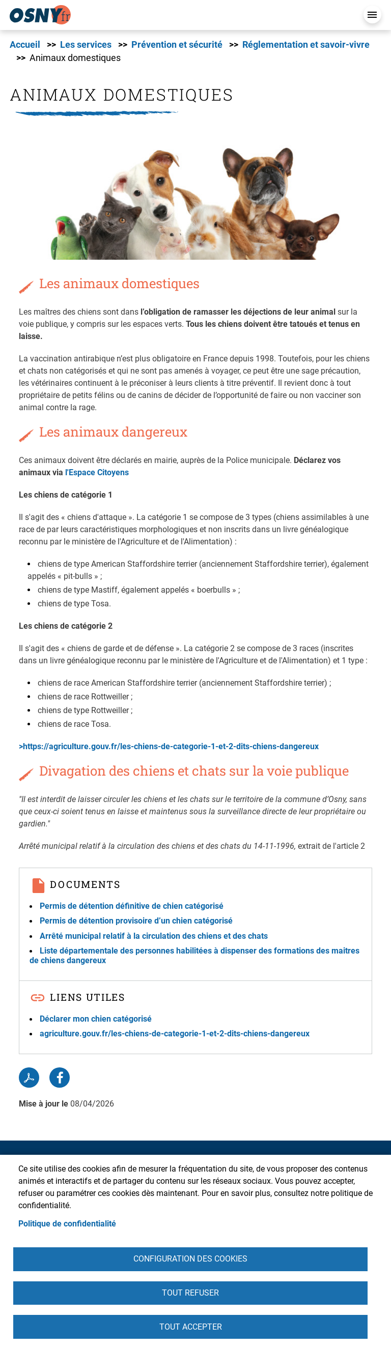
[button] (185, 194)
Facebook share (59, 1077)
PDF (29, 1077)
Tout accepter (190, 1326)
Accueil (25, 45)
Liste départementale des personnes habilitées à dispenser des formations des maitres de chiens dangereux (194, 955)
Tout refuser (190, 1292)
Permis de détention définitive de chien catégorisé (132, 906)
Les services (85, 45)
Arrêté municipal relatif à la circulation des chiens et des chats (154, 936)
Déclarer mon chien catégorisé (96, 1019)
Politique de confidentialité (67, 1221)
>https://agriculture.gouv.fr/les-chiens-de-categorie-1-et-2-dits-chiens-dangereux (170, 746)
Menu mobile (372, 14)
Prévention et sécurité (176, 45)
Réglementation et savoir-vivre (306, 45)
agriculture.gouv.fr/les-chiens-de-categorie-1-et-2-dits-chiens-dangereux (175, 1033)
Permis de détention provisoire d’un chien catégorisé (136, 921)
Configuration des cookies (190, 1257)
